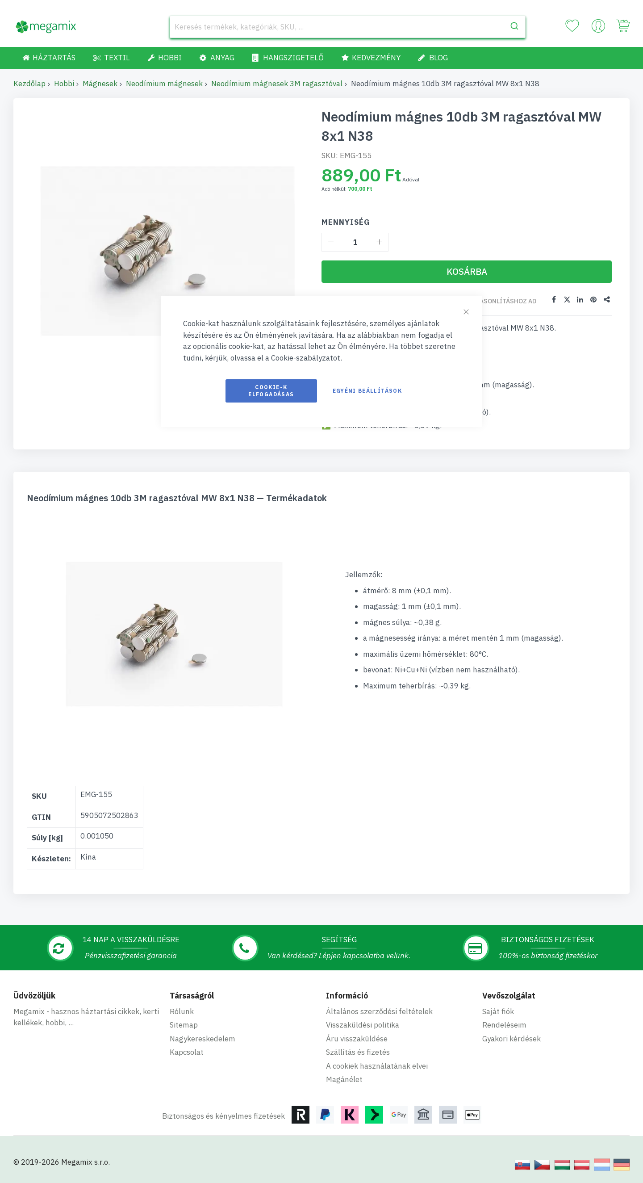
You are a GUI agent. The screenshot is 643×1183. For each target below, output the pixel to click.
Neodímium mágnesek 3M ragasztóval (276, 83)
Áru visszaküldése (357, 1039)
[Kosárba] (467, 271)
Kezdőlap (29, 83)
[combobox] (348, 27)
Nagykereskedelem (202, 1039)
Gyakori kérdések (511, 1039)
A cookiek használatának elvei (377, 1066)
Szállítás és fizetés (358, 1052)
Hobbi (64, 83)
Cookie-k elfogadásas (271, 391)
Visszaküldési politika (362, 1025)
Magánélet (344, 1079)
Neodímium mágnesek (164, 83)
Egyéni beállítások (367, 390)
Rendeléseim (504, 1025)
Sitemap (184, 1025)
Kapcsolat (187, 1052)
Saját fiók (498, 1011)
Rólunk (182, 1011)
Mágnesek (100, 83)
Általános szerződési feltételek (379, 1011)
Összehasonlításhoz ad (495, 301)
